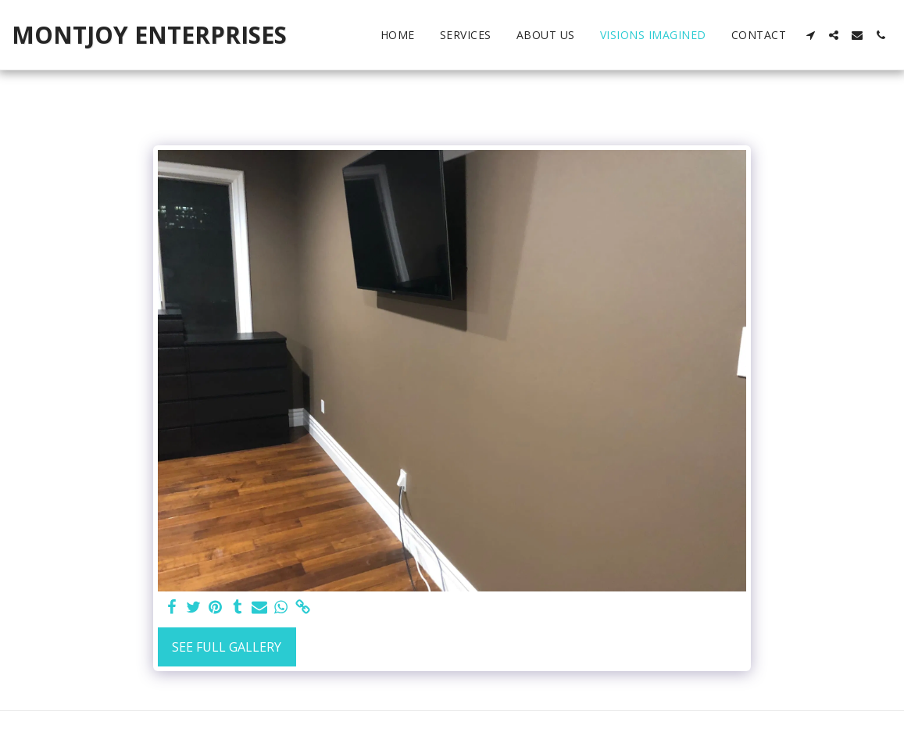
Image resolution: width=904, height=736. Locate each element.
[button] (810, 35)
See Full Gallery (226, 647)
